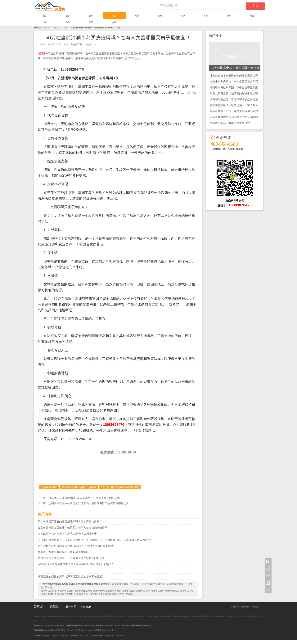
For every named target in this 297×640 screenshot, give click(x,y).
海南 (66, 28)
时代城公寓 (241, 616)
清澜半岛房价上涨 (50, 594)
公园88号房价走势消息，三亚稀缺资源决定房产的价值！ (71, 558)
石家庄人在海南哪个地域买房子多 (223, 616)
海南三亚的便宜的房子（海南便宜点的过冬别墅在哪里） (71, 576)
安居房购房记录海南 (179, 616)
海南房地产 (245, 607)
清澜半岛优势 (100, 590)
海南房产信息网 (97, 636)
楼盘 (114, 15)
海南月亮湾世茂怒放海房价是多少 (113, 616)
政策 (137, 15)
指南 (183, 15)
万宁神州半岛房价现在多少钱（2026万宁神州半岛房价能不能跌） (77, 545)
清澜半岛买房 (49, 487)
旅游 (68, 22)
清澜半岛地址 (186, 590)
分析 (229, 15)
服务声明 (70, 606)
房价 (91, 15)
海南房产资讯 (89, 625)
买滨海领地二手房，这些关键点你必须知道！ (236, 111)
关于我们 (39, 606)
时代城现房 (250, 616)
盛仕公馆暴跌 (192, 616)
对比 (252, 15)
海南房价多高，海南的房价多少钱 (230, 122)
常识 (91, 22)
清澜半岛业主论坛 (83, 590)
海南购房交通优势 (146, 616)
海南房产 (46, 28)
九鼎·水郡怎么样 (132, 616)
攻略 (160, 15)
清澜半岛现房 (172, 590)
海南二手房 (84, 636)
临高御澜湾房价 (204, 616)
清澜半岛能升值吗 (50, 590)
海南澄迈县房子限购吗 (162, 616)
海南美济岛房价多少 (92, 616)
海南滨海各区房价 (58, 616)
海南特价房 (119, 636)
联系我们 (55, 606)
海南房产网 (76, 44)
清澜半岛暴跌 (66, 590)
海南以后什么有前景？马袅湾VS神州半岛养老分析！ (69, 533)
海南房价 (255, 607)
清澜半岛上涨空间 (88, 594)
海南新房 (63, 636)
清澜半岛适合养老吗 (122, 594)
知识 (206, 15)
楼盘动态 (57, 28)
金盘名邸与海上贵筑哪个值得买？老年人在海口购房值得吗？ (74, 527)
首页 (45, 15)
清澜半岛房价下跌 (69, 594)
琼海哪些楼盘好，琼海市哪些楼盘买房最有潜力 (238, 99)
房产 (68, 15)
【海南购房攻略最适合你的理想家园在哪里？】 (238, 75)
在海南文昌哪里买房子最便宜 (78, 487)
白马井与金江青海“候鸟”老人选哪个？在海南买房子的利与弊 (84, 497)
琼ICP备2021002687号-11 (105, 630)
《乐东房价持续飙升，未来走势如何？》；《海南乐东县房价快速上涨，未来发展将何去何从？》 (95, 539)
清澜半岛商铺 (104, 594)
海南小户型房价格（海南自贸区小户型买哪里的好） (240, 81)
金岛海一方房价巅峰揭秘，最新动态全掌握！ (64, 552)
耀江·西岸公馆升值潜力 (74, 616)
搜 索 (255, 5)
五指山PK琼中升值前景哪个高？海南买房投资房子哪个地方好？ (76, 564)
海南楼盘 (46, 636)
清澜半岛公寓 (129, 590)
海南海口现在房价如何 (43, 616)
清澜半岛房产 (143, 590)
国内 (45, 22)
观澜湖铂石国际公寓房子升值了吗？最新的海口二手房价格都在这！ (88, 503)
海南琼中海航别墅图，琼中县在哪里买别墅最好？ (239, 87)
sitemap (86, 606)
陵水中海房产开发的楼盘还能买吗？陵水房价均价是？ (70, 521)
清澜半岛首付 (157, 590)
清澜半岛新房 (114, 590)
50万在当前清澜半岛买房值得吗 (120, 487)
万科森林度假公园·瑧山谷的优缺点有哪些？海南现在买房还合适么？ (250, 117)
